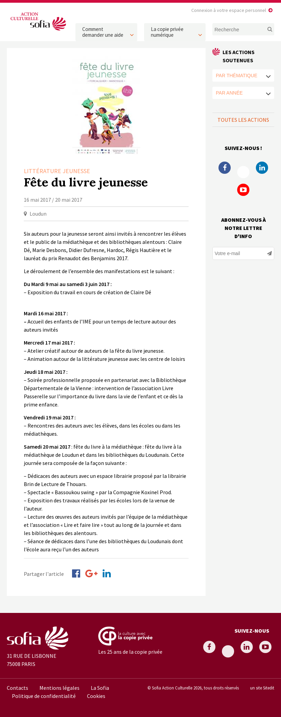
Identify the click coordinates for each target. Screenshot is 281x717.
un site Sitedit (262, 687)
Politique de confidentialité (44, 696)
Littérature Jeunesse (57, 171)
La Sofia (100, 687)
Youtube (243, 190)
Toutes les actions (243, 119)
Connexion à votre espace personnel (228, 10)
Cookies (96, 696)
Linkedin (262, 168)
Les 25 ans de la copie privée (130, 651)
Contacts (17, 687)
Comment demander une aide (102, 32)
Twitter (243, 172)
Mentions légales (59, 687)
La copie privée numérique (167, 32)
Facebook (224, 168)
